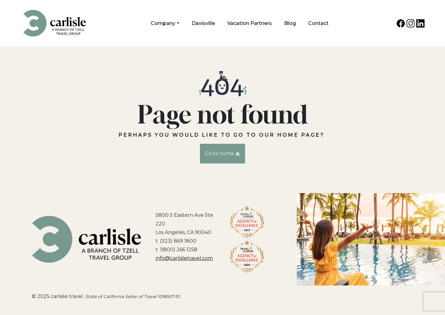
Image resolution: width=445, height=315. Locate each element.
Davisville (203, 23)
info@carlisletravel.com (184, 258)
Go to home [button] (222, 153)
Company (163, 23)
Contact (318, 23)
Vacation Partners (249, 23)
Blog (290, 23)
